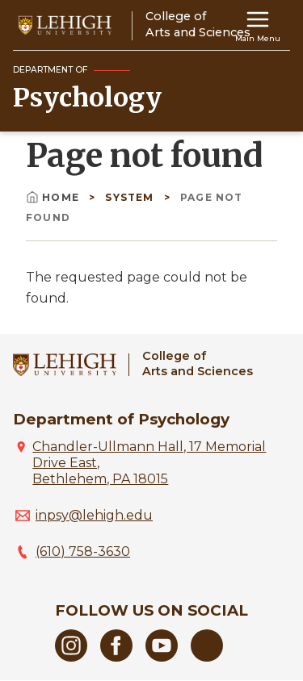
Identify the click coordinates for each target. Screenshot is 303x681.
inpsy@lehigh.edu (94, 515)
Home (54, 197)
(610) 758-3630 (83, 551)
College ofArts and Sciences (197, 363)
